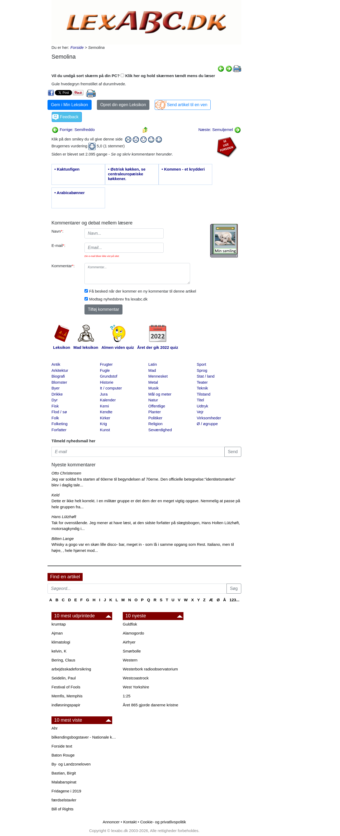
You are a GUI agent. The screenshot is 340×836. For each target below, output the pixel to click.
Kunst (105, 430)
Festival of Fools (65, 687)
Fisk (55, 406)
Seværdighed (160, 430)
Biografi (58, 376)
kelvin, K (59, 651)
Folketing (59, 423)
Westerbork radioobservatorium (150, 669)
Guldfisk (130, 624)
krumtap (58, 624)
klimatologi (60, 642)
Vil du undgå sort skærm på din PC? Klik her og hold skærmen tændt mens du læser (133, 75)
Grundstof (108, 376)
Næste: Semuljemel (219, 129)
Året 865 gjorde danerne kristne (150, 705)
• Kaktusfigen (66, 169)
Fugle (105, 370)
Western (130, 660)
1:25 (126, 696)
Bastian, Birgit (63, 773)
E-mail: (58, 245)
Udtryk (202, 406)
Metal (153, 382)
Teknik (202, 388)
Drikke (57, 394)
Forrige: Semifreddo (73, 129)
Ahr (54, 728)
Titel (200, 400)
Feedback (69, 117)
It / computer (111, 388)
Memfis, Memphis (67, 696)
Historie (106, 382)
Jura (103, 394)
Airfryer (129, 642)
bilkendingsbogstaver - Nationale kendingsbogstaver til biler (84, 737)
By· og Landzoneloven (71, 764)
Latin (152, 364)
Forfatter (59, 430)
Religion (155, 423)
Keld (55, 495)
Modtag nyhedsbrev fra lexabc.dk (118, 299)
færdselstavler (63, 800)
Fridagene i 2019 (66, 791)
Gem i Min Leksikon (69, 104)
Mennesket (158, 376)
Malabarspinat (63, 782)
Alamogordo (133, 633)
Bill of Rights (62, 809)
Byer (55, 388)
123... (234, 600)
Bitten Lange (62, 538)
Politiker (155, 418)
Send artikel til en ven (187, 104)
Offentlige (156, 406)
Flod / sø (59, 412)
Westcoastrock (136, 678)
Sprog (202, 370)
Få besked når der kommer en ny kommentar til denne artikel (142, 291)
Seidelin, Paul (63, 678)
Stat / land (206, 376)
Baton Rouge (63, 755)
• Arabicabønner (69, 192)
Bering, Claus (63, 660)
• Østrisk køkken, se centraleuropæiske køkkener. (126, 174)
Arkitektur (59, 370)
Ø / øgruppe (207, 423)
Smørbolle (132, 651)
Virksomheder (209, 418)
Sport (201, 364)
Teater (202, 382)
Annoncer (111, 822)
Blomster (59, 382)
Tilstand (203, 394)
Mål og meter (160, 394)
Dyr (54, 400)
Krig (103, 423)
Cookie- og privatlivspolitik (163, 822)
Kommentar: (63, 266)
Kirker (105, 418)
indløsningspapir (65, 705)
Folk (55, 418)
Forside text (61, 746)
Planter (154, 412)
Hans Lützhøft (63, 516)
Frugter (106, 364)
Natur (153, 400)
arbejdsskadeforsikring (71, 669)
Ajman (57, 633)
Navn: (57, 231)
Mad (152, 370)
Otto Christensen (66, 473)
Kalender (108, 400)
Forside (77, 47)
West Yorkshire (136, 687)
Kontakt (130, 822)
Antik (55, 364)
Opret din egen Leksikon (123, 104)
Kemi (104, 406)
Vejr (200, 412)
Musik (153, 388)
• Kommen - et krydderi (183, 169)
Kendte (106, 412)
